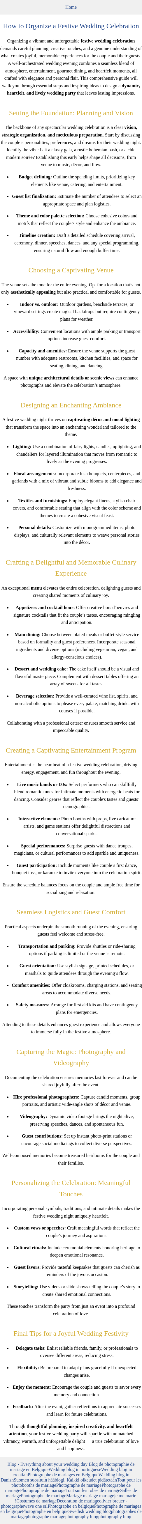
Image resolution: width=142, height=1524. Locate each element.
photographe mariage (45, 1516)
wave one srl (36, 1506)
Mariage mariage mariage (90, 1495)
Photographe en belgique (71, 1506)
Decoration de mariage (78, 1500)
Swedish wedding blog (90, 1511)
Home (71, 7)
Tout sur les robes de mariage (92, 1490)
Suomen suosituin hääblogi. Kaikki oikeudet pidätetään (65, 1479)
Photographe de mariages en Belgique (63, 1474)
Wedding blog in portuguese (74, 1469)
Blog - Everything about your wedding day (48, 1464)
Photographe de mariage (79, 1485)
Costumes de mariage (36, 1500)
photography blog (81, 1516)
